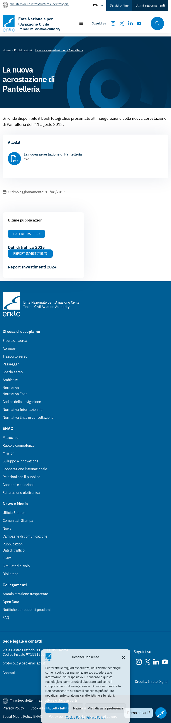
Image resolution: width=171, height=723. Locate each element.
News (7, 528)
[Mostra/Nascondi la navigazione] (81, 23)
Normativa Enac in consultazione (28, 417)
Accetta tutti (57, 708)
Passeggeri (11, 364)
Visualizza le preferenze (105, 708)
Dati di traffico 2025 (26, 247)
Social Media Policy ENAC (22, 716)
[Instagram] (113, 23)
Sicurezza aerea (15, 340)
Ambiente (10, 380)
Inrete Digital (158, 681)
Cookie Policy (75, 718)
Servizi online (119, 5)
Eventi (7, 558)
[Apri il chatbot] (161, 713)
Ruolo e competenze (18, 445)
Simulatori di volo (16, 566)
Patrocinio (11, 437)
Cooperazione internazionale (25, 469)
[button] (123, 657)
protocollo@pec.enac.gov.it (24, 663)
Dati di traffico (14, 550)
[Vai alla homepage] (37, 23)
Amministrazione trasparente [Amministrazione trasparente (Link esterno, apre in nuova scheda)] (25, 594)
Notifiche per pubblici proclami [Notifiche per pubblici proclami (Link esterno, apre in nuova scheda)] (27, 609)
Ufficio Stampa (14, 512)
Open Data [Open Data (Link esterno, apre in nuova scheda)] (11, 602)
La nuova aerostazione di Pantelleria (53, 154)
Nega (77, 708)
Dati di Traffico (26, 234)
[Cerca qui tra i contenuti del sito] (156, 23)
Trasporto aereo (15, 356)
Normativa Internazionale (22, 409)
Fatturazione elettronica (21, 492)
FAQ (6, 617)
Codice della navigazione (22, 402)
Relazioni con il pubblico (21, 477)
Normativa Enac (15, 394)
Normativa (11, 388)
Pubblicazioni (13, 544)
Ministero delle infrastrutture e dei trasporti (39, 4)
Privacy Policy (95, 718)
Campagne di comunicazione (25, 536)
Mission (9, 453)
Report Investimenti (30, 253)
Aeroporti (10, 348)
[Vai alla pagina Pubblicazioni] (23, 50)
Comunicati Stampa (18, 520)
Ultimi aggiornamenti (150, 5)
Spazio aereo (13, 372)
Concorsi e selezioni (18, 485)
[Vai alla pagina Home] (7, 50)
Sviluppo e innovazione (20, 461)
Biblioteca (10, 574)
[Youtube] (139, 23)
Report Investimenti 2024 (32, 267)
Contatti (9, 673)
